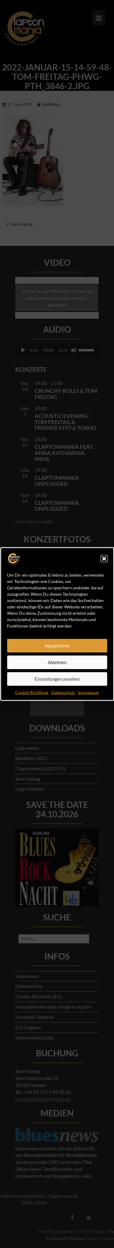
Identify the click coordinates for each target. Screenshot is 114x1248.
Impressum (88, 692)
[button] (104, 558)
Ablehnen (57, 662)
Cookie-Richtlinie (31, 692)
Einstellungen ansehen (57, 679)
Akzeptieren (57, 645)
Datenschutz (63, 692)
